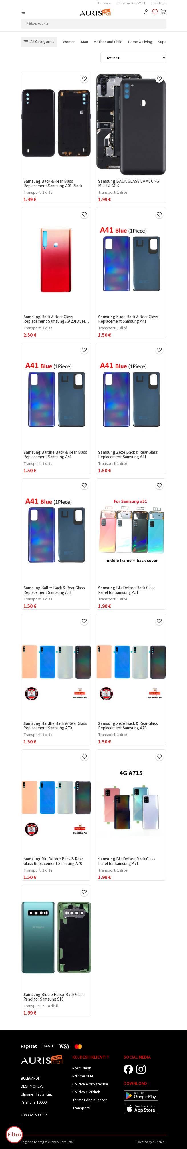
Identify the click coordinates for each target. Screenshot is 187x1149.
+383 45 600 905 (34, 1115)
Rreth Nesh (158, 3)
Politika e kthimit (86, 1092)
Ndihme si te (82, 1076)
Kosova (104, 3)
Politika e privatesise (90, 1084)
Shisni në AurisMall (131, 3)
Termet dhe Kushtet (89, 1100)
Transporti (81, 1108)
